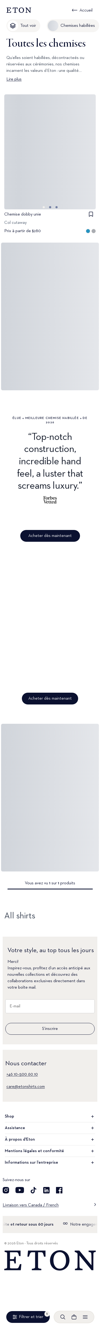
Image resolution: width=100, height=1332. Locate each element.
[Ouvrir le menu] (85, 1317)
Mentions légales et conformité (50, 1151)
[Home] (50, 1260)
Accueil (86, 10)
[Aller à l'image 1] (50, 207)
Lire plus (14, 79)
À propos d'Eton (50, 1139)
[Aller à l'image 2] (56, 207)
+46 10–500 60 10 (22, 1074)
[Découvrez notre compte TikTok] (33, 1190)
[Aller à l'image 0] (44, 207)
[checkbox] (91, 214)
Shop (50, 1116)
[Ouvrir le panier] (73, 1317)
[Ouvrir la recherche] (62, 1317)
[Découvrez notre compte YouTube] (19, 1190)
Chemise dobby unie (22, 214)
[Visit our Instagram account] (6, 1190)
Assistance (50, 1128)
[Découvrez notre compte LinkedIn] (46, 1190)
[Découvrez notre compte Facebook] (59, 1190)
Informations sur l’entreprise (50, 1162)
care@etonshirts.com (25, 1087)
